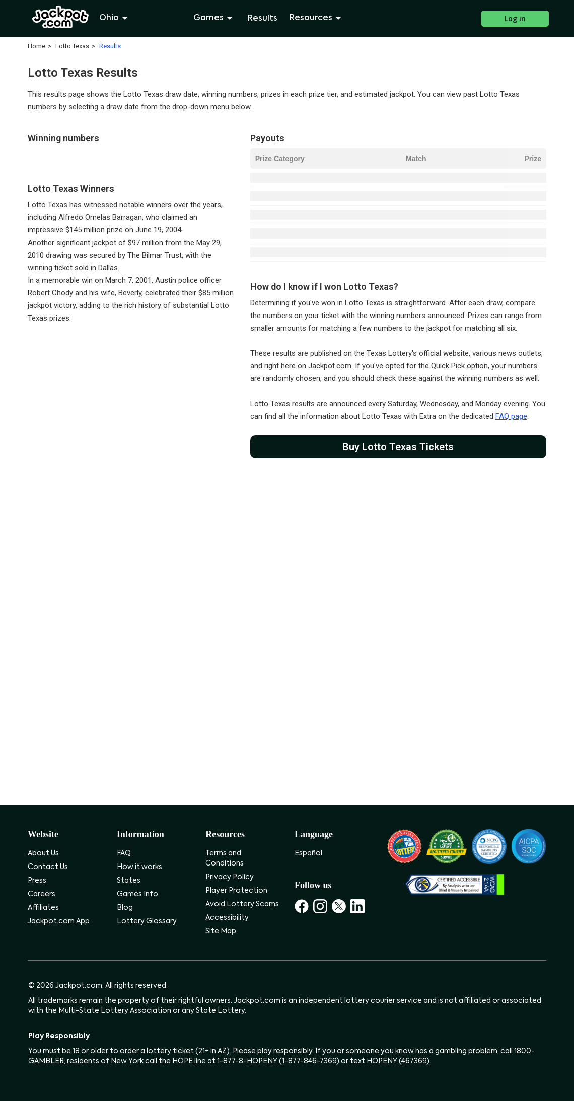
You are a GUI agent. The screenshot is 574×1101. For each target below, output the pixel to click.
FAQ (124, 853)
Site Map (220, 931)
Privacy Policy (229, 877)
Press (37, 880)
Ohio (115, 18)
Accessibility (227, 917)
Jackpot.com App (59, 921)
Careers (41, 894)
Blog (125, 907)
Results (262, 19)
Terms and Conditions (224, 858)
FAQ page (511, 416)
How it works (139, 867)
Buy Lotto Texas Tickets (398, 447)
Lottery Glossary (147, 921)
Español (308, 853)
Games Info (137, 894)
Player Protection (236, 890)
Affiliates (43, 907)
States (128, 880)
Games (214, 18)
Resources (317, 18)
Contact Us (48, 867)
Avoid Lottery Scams (242, 904)
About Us (43, 853)
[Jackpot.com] (60, 17)
